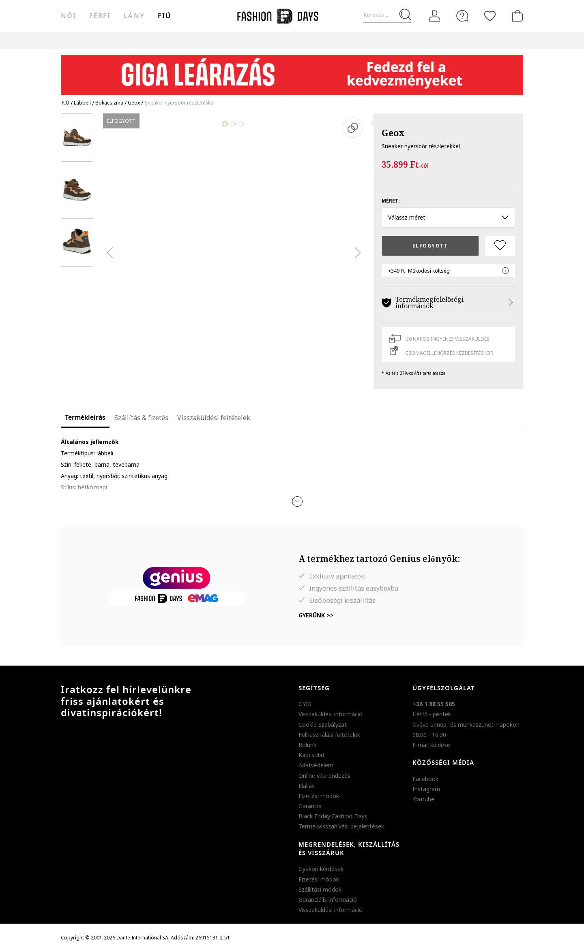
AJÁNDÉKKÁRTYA (358, 40)
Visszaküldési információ (330, 714)
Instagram (426, 789)
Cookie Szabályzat (322, 724)
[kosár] (516, 16)
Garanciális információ (327, 899)
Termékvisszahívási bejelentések (341, 826)
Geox (393, 132)
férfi (100, 16)
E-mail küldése (431, 745)
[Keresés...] (387, 15)
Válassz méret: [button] (448, 217)
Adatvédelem (315, 765)
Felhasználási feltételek (329, 735)
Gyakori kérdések (321, 869)
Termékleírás (85, 418)
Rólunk (307, 745)
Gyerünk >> (316, 615)
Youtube (423, 799)
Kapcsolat (311, 755)
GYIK (304, 704)
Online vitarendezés (324, 775)
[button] (297, 501)
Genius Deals (247, 40)
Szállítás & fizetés (141, 417)
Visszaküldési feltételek (213, 417)
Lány (134, 16)
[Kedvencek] (490, 16)
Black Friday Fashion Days (332, 816)
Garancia (310, 806)
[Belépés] (435, 16)
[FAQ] (462, 16)
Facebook (425, 779)
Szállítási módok (319, 889)
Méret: (391, 200)
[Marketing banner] (292, 71)
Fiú (164, 16)
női (68, 16)
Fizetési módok (318, 796)
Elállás (306, 786)
